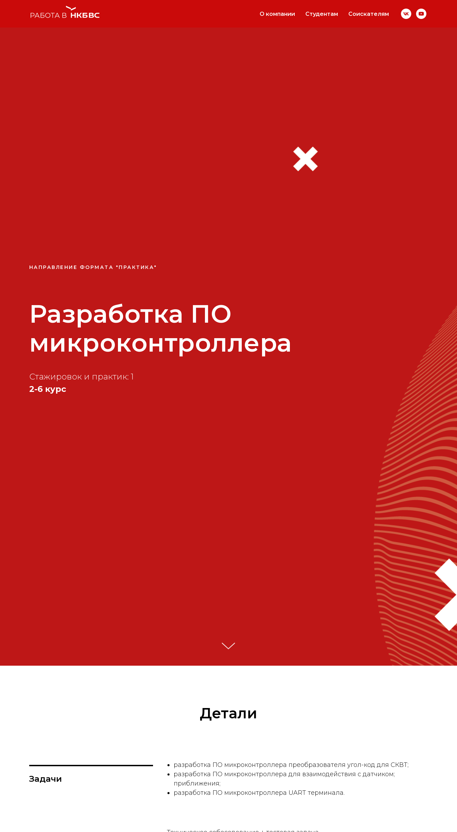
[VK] (406, 14)
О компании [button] (277, 14)
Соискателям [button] (368, 14)
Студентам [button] (321, 14)
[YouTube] (421, 14)
